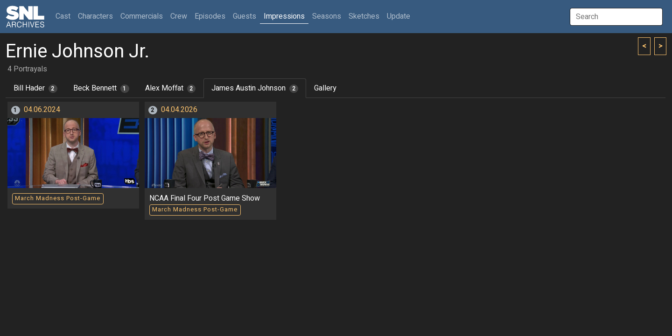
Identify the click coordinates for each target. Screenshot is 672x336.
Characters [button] (95, 16)
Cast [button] (65, 16)
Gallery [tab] (325, 88)
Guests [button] (244, 16)
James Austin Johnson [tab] (254, 88)
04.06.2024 (42, 109)
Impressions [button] (284, 16)
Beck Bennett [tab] (101, 88)
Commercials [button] (141, 16)
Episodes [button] (210, 16)
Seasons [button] (326, 16)
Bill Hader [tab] (35, 88)
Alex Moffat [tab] (170, 88)
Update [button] (398, 16)
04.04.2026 (179, 109)
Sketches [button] (364, 16)
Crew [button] (178, 16)
